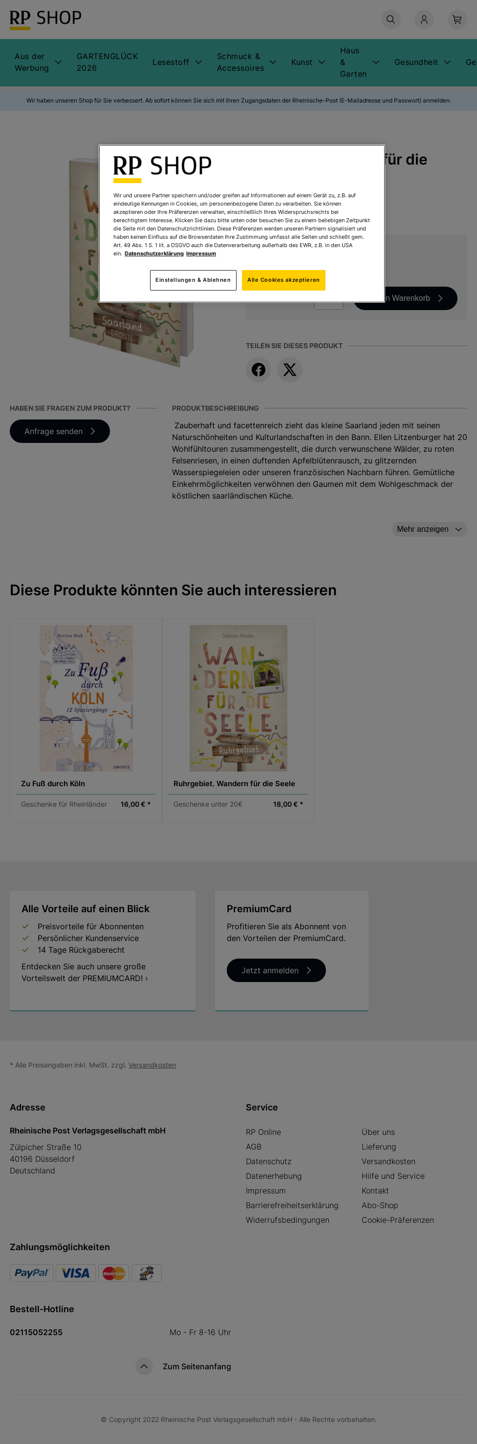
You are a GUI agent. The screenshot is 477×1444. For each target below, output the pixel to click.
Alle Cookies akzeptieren (283, 279)
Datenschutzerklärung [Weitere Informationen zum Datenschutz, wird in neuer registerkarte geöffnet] (154, 253)
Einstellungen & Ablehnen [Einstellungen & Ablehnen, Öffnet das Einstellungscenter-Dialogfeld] (193, 279)
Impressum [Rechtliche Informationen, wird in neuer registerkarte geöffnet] (201, 253)
